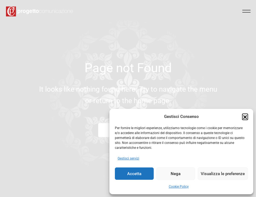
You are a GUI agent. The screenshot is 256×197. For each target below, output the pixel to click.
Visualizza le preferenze (223, 173)
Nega (176, 173)
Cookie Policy (179, 187)
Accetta (134, 173)
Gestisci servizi (128, 158)
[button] (245, 116)
